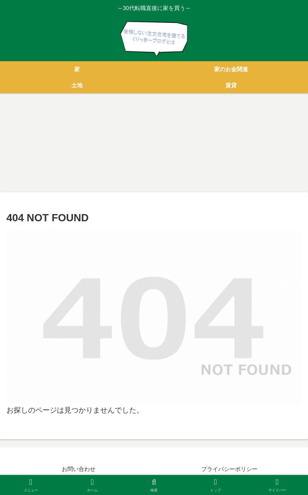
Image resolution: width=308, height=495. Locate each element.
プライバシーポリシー (229, 469)
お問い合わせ (78, 469)
